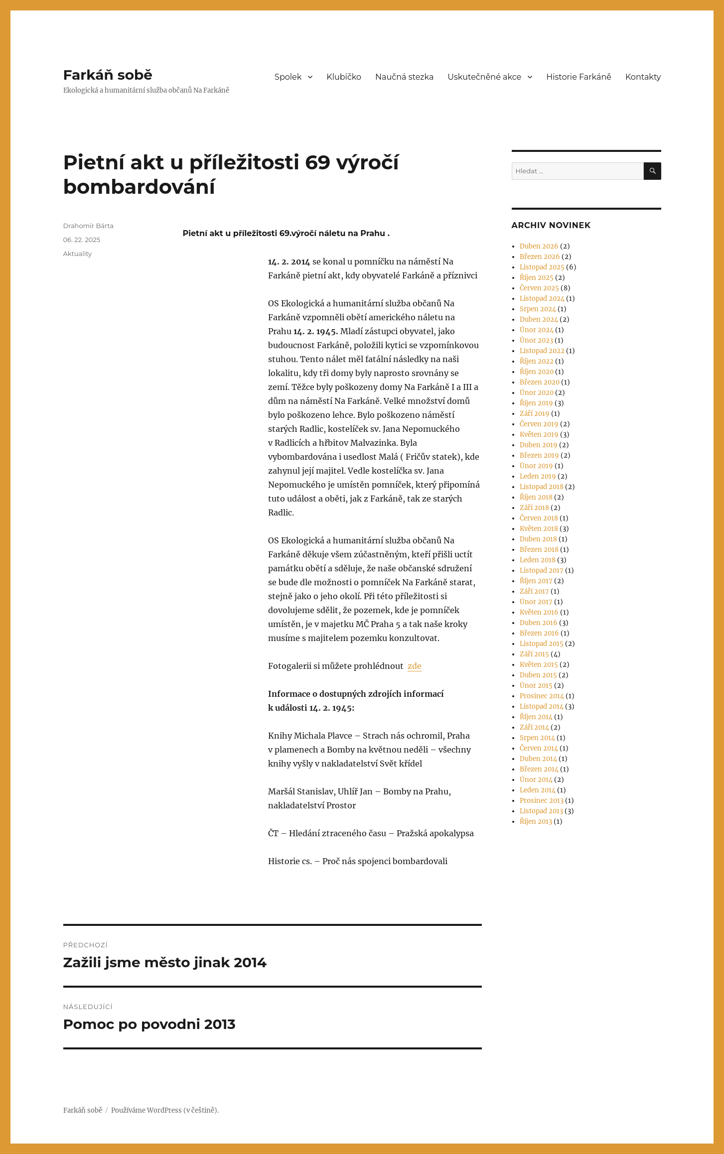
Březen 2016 (539, 633)
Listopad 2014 (542, 706)
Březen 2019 (539, 455)
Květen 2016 (539, 612)
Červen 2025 (539, 288)
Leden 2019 (538, 476)
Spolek (288, 77)
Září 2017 (534, 591)
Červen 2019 (539, 424)
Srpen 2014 (537, 738)
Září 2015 (534, 654)
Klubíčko (343, 77)
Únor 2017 (536, 602)
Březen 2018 (539, 549)
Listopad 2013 (541, 811)
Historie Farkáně (578, 77)
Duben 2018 (538, 539)
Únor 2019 (536, 466)
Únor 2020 (537, 392)
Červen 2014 (539, 748)
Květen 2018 (539, 528)
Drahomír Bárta (88, 226)
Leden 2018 (538, 560)
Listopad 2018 (542, 487)
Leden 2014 (538, 790)
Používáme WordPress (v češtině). (165, 1110)
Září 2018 (534, 508)
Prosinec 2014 (542, 696)
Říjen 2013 (536, 821)
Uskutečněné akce (484, 77)
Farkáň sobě (108, 74)
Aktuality (77, 253)
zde (415, 666)
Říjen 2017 (536, 581)
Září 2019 (535, 413)
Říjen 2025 (537, 277)
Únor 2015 (536, 685)
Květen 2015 (539, 664)
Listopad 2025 (542, 267)
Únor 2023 (536, 340)
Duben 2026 (539, 246)
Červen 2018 (539, 518)
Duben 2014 (538, 759)
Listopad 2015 (542, 644)
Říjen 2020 (537, 372)
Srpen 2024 (538, 309)
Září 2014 (534, 727)
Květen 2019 (539, 434)
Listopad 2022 (542, 351)
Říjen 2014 (536, 717)
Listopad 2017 (542, 570)
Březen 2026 (540, 257)
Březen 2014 (539, 769)
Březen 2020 (540, 382)
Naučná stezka (404, 77)
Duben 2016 (539, 623)
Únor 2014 (536, 779)
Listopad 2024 (542, 298)
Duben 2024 (539, 319)
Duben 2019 (539, 445)
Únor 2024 (537, 330)
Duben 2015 (538, 675)
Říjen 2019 (536, 403)
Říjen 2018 (536, 497)
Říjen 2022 (537, 361)
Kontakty (643, 77)
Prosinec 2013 (542, 800)
